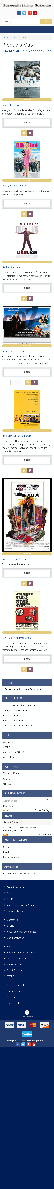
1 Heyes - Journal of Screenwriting (19, 705)
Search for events (16, 985)
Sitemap (11, 997)
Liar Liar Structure (11, 267)
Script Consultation (16, 970)
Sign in (6, 847)
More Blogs (45, 834)
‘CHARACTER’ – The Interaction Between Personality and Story (21, 829)
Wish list (7, 779)
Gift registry (8, 784)
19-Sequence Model (17, 958)
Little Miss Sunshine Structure (16, 436)
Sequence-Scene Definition (20, 952)
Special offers (14, 991)
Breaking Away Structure (14, 720)
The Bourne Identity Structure (16, 710)
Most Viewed (9, 806)
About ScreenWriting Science (16, 752)
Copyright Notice (11, 757)
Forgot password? (11, 857)
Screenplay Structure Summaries (24, 689)
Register (7, 852)
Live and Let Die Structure (15, 559)
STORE (6, 747)
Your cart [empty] (13, 773)
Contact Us (8, 742)
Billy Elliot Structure (12, 715)
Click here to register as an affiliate (19, 874)
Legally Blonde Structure (14, 185)
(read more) (26, 280)
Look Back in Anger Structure (16, 638)
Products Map (14, 1003)
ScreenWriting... (43, 810)
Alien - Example (14, 964)
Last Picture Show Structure (16, 105)
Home (6, 37)
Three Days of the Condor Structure (19, 725)
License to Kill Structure (14, 351)
